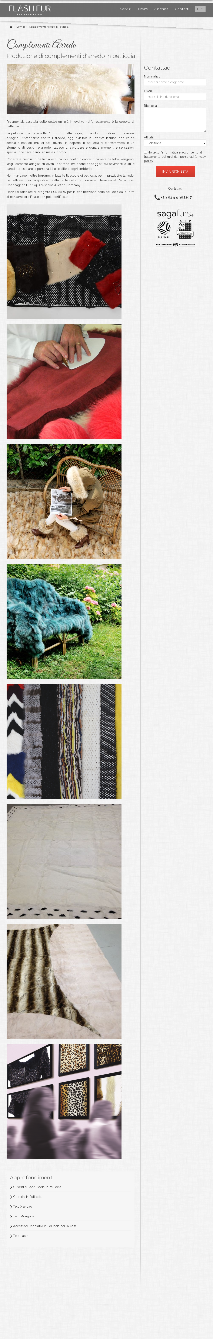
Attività (148, 137)
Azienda (161, 9)
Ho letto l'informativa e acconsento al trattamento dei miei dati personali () (175, 157)
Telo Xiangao (22, 1206)
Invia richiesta (175, 171)
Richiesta (150, 105)
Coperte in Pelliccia (27, 1196)
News (143, 9)
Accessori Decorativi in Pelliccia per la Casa (45, 1226)
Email (148, 91)
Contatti (182, 9)
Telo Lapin (20, 1236)
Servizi (126, 9)
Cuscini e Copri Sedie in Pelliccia (37, 1187)
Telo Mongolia (23, 1216)
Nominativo (152, 76)
